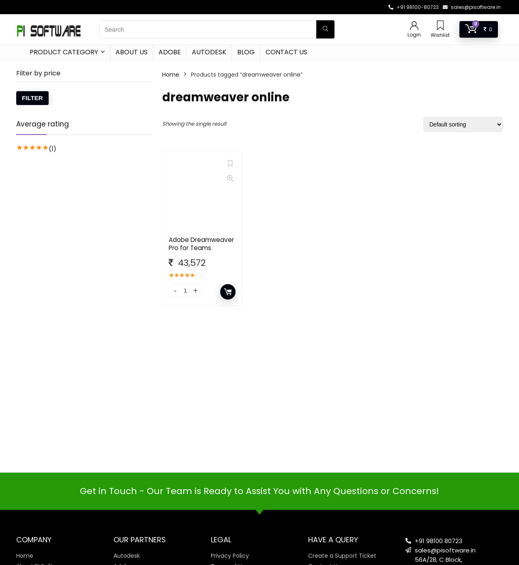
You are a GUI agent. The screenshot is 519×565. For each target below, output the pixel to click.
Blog (246, 52)
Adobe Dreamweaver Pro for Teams (201, 243)
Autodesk (209, 52)
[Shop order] (463, 124)
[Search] (325, 29)
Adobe (170, 52)
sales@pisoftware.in (476, 7)
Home (170, 75)
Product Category (64, 52)
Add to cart (228, 292)
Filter (32, 97)
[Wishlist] (440, 26)
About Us (132, 52)
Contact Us (286, 52)
